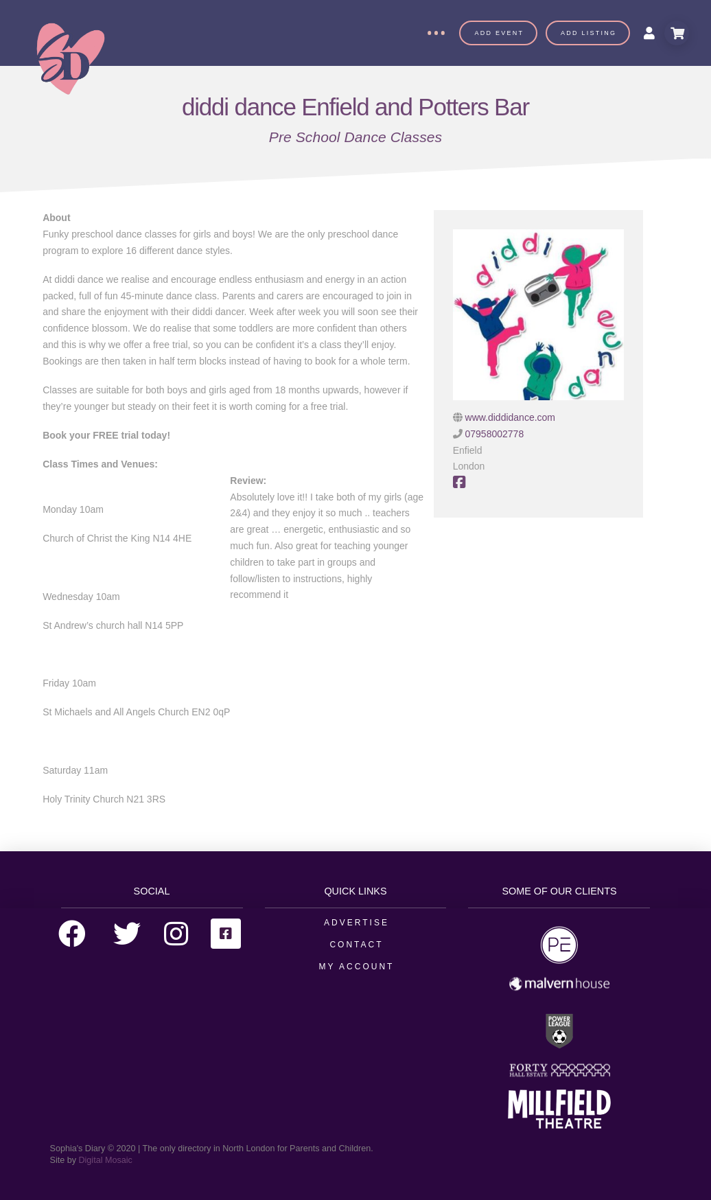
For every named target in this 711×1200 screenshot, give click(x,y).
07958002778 (494, 433)
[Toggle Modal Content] (676, 33)
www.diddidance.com (510, 417)
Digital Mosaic (105, 1160)
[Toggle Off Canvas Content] (436, 33)
